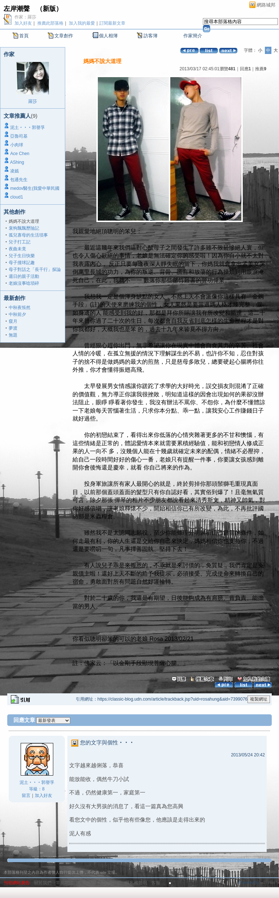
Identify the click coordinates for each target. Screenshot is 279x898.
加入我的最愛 (82, 23)
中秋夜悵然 (19, 307)
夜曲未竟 (17, 248)
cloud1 (16, 197)
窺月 (13, 321)
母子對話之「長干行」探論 (35, 269)
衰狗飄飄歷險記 (24, 228)
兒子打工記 (19, 242)
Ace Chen (19, 153)
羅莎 (32, 101)
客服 (155, 882)
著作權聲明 (110, 882)
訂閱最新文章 (112, 23)
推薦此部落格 (50, 23)
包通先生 (19, 179)
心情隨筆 (233, 672)
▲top (270, 871)
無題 (13, 335)
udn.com (267, 882)
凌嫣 (14, 171)
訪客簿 (150, 35)
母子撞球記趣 (22, 262)
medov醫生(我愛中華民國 (34, 188)
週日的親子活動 (24, 276)
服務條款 (86, 882)
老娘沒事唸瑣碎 (24, 283)
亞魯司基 (19, 136)
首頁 (24, 35)
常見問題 (64, 882)
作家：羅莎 (25, 17)
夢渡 (13, 328)
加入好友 (23, 23)
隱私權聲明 (136, 882)
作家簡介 (192, 35)
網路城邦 (266, 5)
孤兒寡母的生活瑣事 (28, 235)
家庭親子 (255, 672)
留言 (26, 795)
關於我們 (42, 882)
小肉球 (16, 144)
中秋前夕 (17, 314)
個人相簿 (108, 35)
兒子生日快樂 (22, 255)
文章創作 (63, 35)
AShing (17, 162)
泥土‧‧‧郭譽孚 (27, 127)
